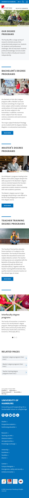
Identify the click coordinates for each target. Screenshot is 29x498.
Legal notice (12, 390)
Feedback (4, 390)
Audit (8, 480)
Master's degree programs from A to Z (13, 365)
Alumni (4, 458)
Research (4, 433)
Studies (4, 422)
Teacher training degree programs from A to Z (10, 372)
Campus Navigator (7, 466)
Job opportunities (7, 441)
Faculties (4, 455)
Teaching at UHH (7, 436)
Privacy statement (6, 392)
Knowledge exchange (8, 444)
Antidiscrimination (8, 472)
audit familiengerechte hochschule (4, 481)
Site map (4, 394)
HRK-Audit (14, 480)
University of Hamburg (9, 1)
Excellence (5, 452)
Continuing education (8, 427)
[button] (19, 2)
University (5, 450)
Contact (4, 464)
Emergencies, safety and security (12, 469)
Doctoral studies (7, 438)
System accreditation (20, 480)
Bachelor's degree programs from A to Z (13, 358)
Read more (7, 133)
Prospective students (8, 424)
